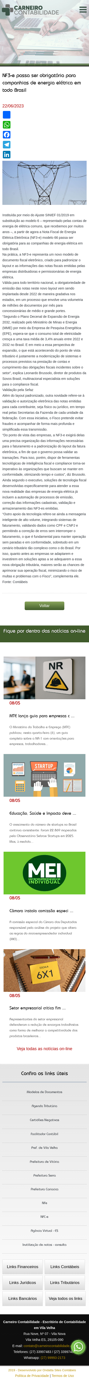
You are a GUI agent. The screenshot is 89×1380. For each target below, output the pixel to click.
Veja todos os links (65, 1298)
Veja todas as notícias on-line (44, 1048)
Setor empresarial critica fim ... (44, 1023)
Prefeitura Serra (44, 1177)
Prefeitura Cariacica (44, 1191)
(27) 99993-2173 (53, 1358)
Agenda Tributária (44, 1107)
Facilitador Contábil (44, 1135)
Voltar (44, 605)
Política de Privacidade (32, 1376)
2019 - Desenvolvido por (44, 1370)
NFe (44, 1204)
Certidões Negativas (44, 1121)
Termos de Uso (63, 1376)
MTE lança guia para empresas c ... (44, 731)
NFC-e (44, 1218)
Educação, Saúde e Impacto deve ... (44, 829)
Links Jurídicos (22, 1282)
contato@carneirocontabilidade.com (50, 1346)
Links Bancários (22, 1298)
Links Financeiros (22, 1267)
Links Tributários (65, 1282)
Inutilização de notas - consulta (44, 1246)
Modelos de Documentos (44, 1093)
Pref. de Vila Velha (44, 1149)
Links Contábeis (65, 1267)
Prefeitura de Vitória (44, 1163)
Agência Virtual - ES (44, 1232)
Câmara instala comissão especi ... (44, 926)
